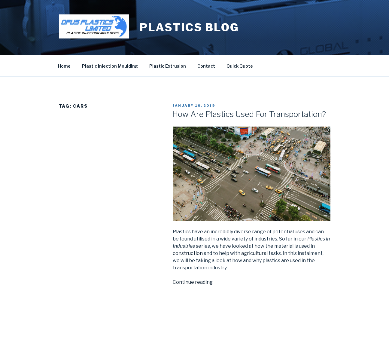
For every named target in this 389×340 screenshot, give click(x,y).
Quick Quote (239, 66)
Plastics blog (189, 27)
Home (64, 66)
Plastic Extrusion (167, 66)
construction (188, 253)
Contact (206, 66)
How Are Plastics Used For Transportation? (249, 114)
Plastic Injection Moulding (110, 66)
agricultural (254, 253)
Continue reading (193, 282)
